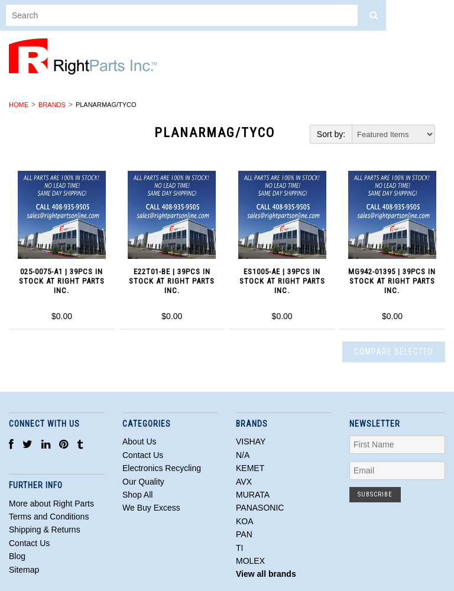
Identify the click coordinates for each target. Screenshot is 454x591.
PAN (244, 534)
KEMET (250, 468)
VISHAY (250, 441)
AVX (244, 481)
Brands (52, 104)
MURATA (253, 494)
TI (239, 548)
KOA (245, 521)
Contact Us (142, 455)
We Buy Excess (151, 507)
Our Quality (143, 481)
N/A (242, 455)
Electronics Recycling (161, 468)
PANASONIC (260, 507)
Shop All (137, 494)
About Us (139, 441)
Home (18, 104)
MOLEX (250, 561)
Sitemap (24, 569)
